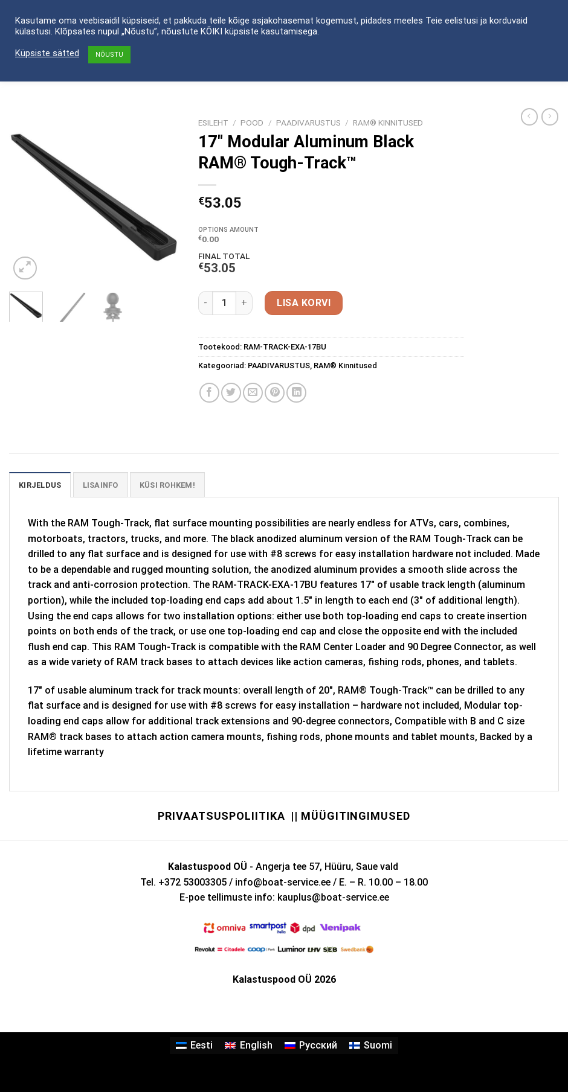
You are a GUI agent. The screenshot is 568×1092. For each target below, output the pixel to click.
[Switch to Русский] (311, 1045)
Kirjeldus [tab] (40, 485)
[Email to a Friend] (253, 393)
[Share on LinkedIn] (296, 393)
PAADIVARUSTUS (308, 122)
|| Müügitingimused (350, 815)
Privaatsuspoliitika (221, 815)
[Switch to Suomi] (370, 1045)
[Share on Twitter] (231, 393)
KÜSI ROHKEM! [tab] (167, 485)
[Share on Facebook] (209, 393)
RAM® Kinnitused (388, 122)
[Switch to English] (248, 1045)
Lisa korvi (304, 302)
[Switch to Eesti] (194, 1045)
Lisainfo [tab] (100, 485)
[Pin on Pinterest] (275, 393)
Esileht (213, 122)
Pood (251, 122)
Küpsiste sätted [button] (47, 53)
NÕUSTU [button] (109, 55)
